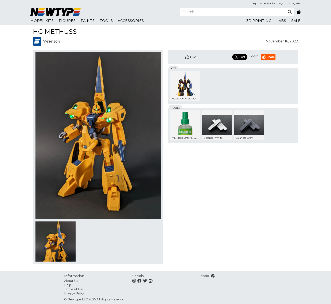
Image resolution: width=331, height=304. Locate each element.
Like (190, 57)
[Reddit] (151, 281)
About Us (71, 281)
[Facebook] (139, 281)
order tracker (268, 3)
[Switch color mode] (213, 276)
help (254, 3)
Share (254, 56)
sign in (283, 3)
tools (175, 107)
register (296, 3)
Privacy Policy (74, 293)
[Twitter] (145, 281)
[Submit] (289, 12)
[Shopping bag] (298, 12)
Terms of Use (74, 289)
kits (173, 68)
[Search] (232, 12)
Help (67, 285)
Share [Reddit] (268, 57)
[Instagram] (134, 281)
